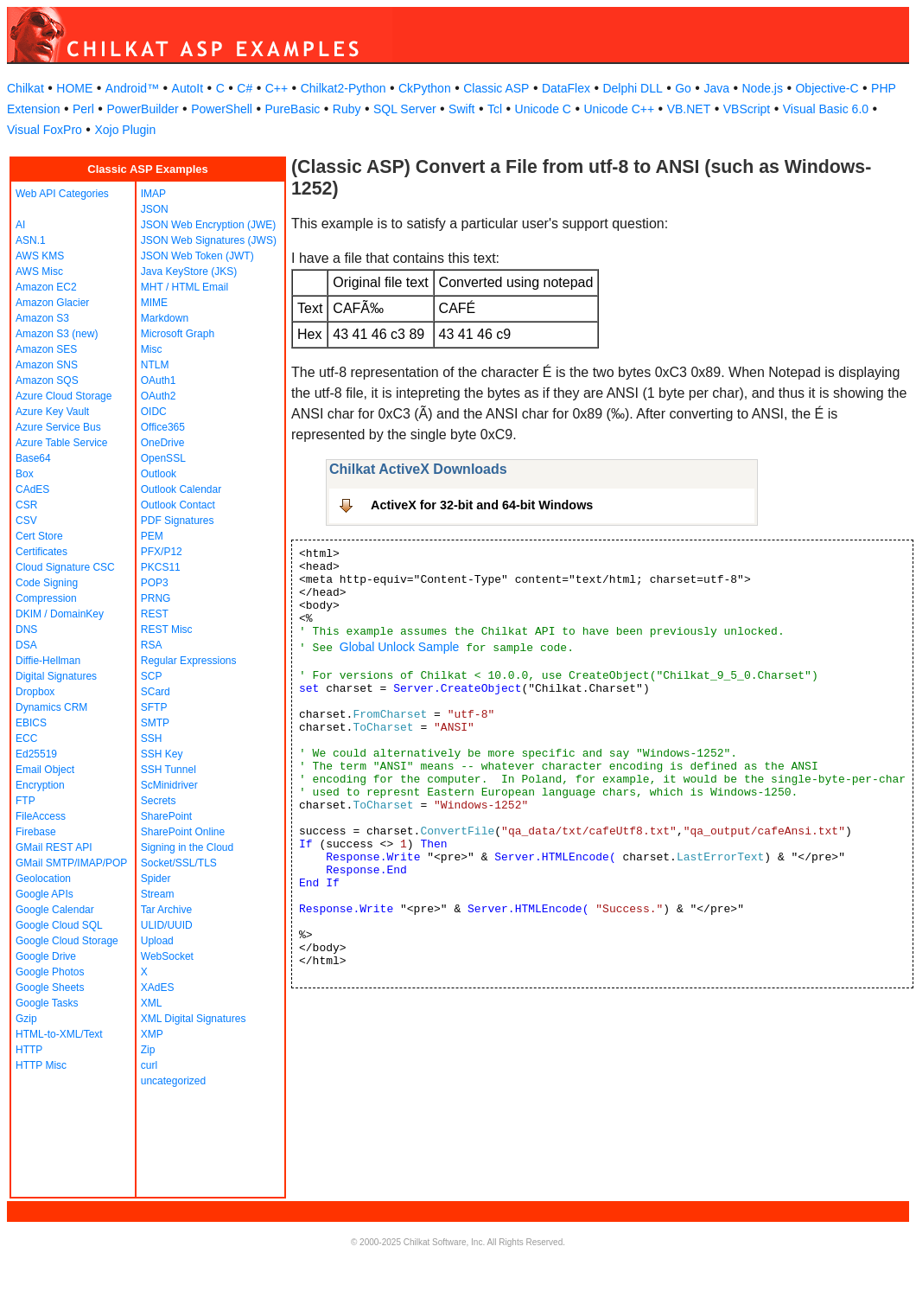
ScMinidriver (169, 785)
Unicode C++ (618, 109)
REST (155, 614)
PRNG (156, 598)
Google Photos (50, 972)
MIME (154, 303)
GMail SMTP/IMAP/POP (71, 863)
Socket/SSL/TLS (179, 863)
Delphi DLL (632, 88)
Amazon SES (46, 349)
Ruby (347, 109)
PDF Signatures (177, 521)
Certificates (41, 552)
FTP (25, 801)
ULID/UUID (167, 925)
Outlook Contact (178, 505)
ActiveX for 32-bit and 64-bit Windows (482, 505)
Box (25, 474)
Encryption (40, 785)
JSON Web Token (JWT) (197, 256)
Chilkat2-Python (343, 88)
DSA (26, 645)
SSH (151, 738)
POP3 (155, 583)
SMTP (155, 723)
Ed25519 (36, 754)
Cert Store (39, 536)
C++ (276, 88)
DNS (26, 629)
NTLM (155, 365)
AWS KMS (40, 256)
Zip (148, 1050)
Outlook (158, 474)
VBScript (746, 109)
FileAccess (41, 816)
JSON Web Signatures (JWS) (209, 240)
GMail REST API (54, 847)
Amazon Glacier (52, 303)
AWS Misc (39, 271)
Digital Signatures (56, 676)
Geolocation (43, 879)
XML (151, 1003)
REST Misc (167, 629)
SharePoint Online (183, 832)
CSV (26, 521)
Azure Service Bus (58, 427)
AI (20, 225)
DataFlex (566, 88)
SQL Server (404, 109)
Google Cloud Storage (67, 941)
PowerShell (221, 109)
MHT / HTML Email (184, 287)
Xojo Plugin (125, 130)
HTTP (29, 1050)
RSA (151, 645)
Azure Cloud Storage (63, 396)
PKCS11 (161, 567)
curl (149, 1065)
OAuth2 (158, 396)
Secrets (158, 801)
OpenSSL (163, 458)
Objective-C (826, 88)
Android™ (132, 88)
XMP (152, 1034)
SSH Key (162, 754)
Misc (151, 349)
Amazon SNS (47, 365)
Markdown (164, 318)
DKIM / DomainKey (60, 614)
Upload (157, 941)
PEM (152, 536)
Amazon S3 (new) (57, 334)
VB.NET (689, 109)
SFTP (154, 707)
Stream (158, 894)
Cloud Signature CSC (65, 567)
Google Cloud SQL (59, 925)
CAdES (32, 489)
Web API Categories (62, 194)
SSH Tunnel (168, 770)
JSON (155, 209)
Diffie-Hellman (48, 661)
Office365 (163, 427)
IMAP (153, 194)
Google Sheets (50, 987)
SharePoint (166, 816)
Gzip (26, 1019)
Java (716, 88)
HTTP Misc (41, 1065)
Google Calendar (55, 910)
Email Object (45, 770)
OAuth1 (158, 380)
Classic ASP (496, 88)
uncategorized (173, 1081)
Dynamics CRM (51, 707)
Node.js (762, 88)
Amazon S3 (42, 318)
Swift (461, 109)
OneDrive (163, 443)
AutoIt (188, 88)
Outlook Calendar (181, 489)
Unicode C (543, 109)
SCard (155, 692)
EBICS (31, 723)
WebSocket (167, 956)
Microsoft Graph (177, 334)
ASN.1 (31, 240)
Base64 (33, 458)
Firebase (36, 832)
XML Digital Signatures (193, 1019)
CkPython (424, 88)
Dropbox (35, 692)
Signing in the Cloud (187, 847)
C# (244, 88)
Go (683, 88)
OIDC (154, 412)
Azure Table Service (62, 443)
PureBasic (292, 109)
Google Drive (46, 956)
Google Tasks (47, 1003)
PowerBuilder (142, 109)
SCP (151, 676)
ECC (26, 738)
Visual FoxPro (44, 130)
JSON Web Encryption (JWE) (208, 225)
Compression (46, 598)
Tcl (494, 109)
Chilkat (25, 88)
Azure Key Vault (52, 412)
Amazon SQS (47, 380)
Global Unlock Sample (400, 647)
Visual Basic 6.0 (825, 109)
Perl (83, 109)
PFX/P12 (161, 552)
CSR (26, 505)
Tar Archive (166, 910)
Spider (156, 879)
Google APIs (44, 894)
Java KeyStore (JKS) (189, 271)
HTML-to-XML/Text (59, 1034)
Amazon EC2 (46, 287)
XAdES (158, 987)
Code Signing (47, 583)
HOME (74, 88)
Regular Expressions (189, 661)
